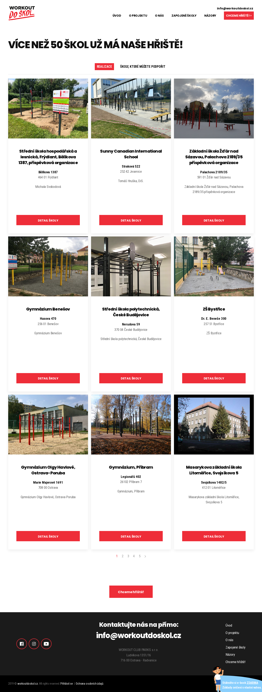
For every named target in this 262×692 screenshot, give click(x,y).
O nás (159, 16)
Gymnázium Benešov (48, 309)
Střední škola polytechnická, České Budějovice (131, 312)
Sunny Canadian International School (131, 154)
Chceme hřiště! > (239, 16)
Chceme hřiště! (131, 592)
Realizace (104, 67)
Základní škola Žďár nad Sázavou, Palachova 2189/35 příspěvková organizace (214, 157)
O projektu (138, 16)
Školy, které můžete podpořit (142, 67)
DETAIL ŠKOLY (48, 220)
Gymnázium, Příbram (131, 467)
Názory (210, 16)
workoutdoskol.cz (27, 683)
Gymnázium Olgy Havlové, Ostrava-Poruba (48, 470)
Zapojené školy (184, 16)
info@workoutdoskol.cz (235, 8)
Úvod (117, 16)
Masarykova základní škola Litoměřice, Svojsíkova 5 (214, 470)
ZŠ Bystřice (214, 309)
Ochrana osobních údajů (89, 683)
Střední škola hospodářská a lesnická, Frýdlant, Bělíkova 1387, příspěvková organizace (48, 157)
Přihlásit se (66, 683)
